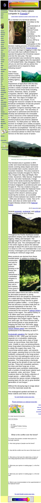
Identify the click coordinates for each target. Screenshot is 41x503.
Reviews (2, 96)
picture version (31, 16)
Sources (2, 109)
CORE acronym (3, 48)
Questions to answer (23, 16)
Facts (1, 63)
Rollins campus (3, 98)
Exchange (2, 61)
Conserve (2, 46)
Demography (3, 55)
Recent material (3, 92)
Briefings (2, 36)
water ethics (3, 121)
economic (18, 211)
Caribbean (2, 40)
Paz (1, 86)
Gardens (2, 65)
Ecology (2, 57)
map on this (35, 208)
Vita (1, 117)
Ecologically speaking (16, 334)
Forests (24, 13)
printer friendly (14, 16)
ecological (26, 211)
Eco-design (2, 59)
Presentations (3, 90)
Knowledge (2, 71)
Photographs (3, 88)
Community (3, 42)
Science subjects (3, 102)
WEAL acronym (3, 123)
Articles (2, 15)
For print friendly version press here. (24, 397)
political (37, 211)
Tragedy (2, 115)
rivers (39, 404)
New (1, 82)
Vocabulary (2, 119)
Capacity (2, 38)
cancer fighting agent (16, 328)
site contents (4, 140)
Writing (2, 127)
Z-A (1, 140)
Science (2, 100)
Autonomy (2, 30)
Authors (2, 17)
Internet (2, 75)
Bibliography (3, 32)
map (37, 16)
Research (2, 94)
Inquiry (2, 73)
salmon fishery (35, 310)
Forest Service (31, 48)
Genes (2, 67)
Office (2, 84)
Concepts (2, 44)
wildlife (2, 125)
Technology (3, 111)
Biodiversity (3, 34)
